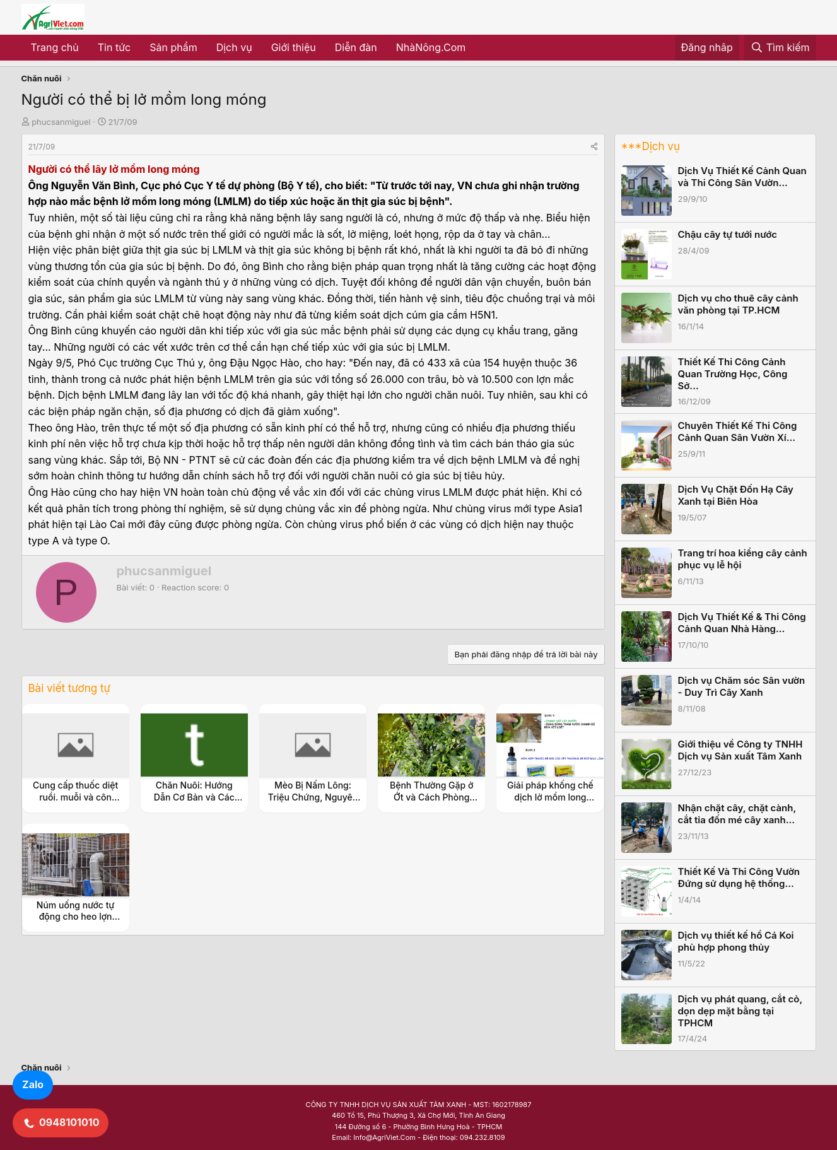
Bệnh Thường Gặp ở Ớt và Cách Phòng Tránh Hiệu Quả (431, 796)
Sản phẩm (173, 47)
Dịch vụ (234, 47)
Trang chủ (55, 47)
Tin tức (114, 47)
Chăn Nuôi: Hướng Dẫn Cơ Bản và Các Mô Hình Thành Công (193, 796)
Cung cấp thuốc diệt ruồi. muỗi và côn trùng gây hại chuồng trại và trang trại (75, 802)
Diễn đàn (356, 47)
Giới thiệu (293, 47)
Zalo (33, 1084)
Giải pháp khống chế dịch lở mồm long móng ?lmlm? (550, 796)
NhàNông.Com (431, 47)
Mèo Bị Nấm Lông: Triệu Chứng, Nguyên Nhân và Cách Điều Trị (313, 796)
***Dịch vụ (650, 146)
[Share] (594, 147)
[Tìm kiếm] (780, 48)
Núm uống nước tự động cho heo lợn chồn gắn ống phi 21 (75, 916)
